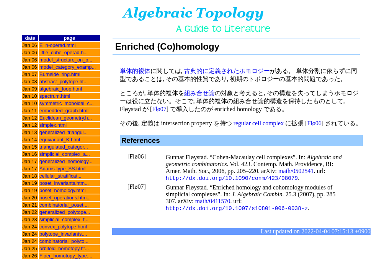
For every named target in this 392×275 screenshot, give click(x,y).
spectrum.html (54, 96)
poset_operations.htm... (65, 198)
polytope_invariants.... (63, 234)
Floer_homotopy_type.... (65, 256)
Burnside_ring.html (59, 74)
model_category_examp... (67, 67)
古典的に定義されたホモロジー (227, 71)
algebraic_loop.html (60, 89)
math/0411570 (212, 201)
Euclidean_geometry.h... (65, 118)
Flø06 (314, 123)
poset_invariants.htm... (64, 183)
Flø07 (159, 109)
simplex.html (53, 125)
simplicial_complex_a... (64, 154)
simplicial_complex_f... (63, 219)
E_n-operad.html (57, 45)
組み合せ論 (199, 93)
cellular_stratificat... (60, 176)
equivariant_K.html (59, 139)
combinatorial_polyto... (63, 241)
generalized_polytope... (64, 212)
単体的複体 (135, 71)
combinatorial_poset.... (64, 205)
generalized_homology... (66, 161)
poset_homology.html (62, 190)
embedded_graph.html (63, 110)
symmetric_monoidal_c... (66, 103)
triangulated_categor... (63, 147)
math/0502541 (296, 171)
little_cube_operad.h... (63, 52)
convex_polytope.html (63, 227)
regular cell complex (259, 123)
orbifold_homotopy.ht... (64, 248)
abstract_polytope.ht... (63, 81)
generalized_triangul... (63, 132)
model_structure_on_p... (65, 60)
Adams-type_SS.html (62, 168)
